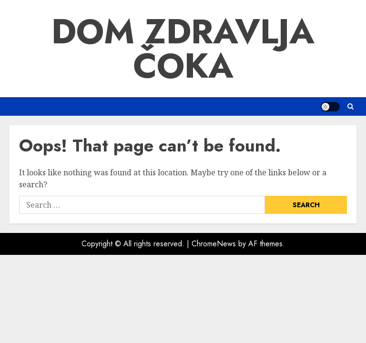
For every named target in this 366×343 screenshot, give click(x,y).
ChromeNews (214, 243)
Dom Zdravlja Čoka (183, 49)
